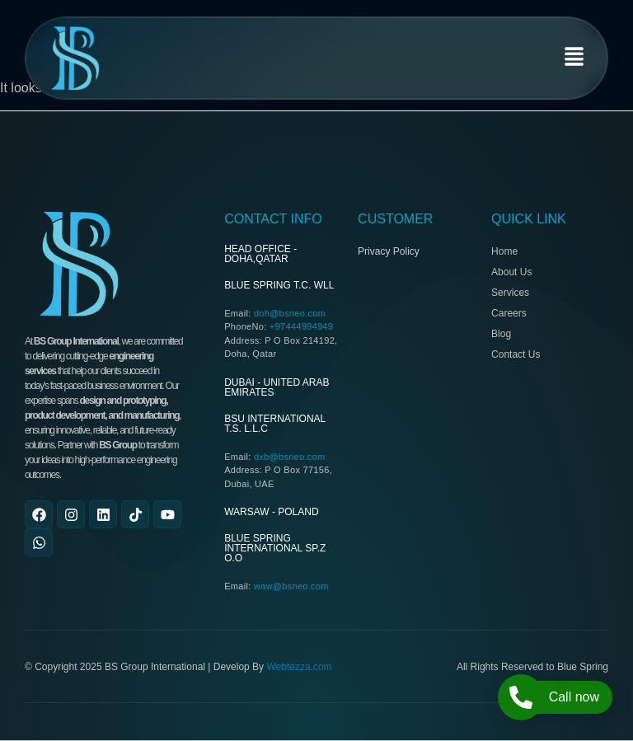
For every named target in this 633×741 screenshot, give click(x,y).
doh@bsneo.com (290, 313)
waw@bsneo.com (291, 586)
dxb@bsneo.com (290, 457)
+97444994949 (301, 326)
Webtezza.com (298, 667)
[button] (574, 58)
